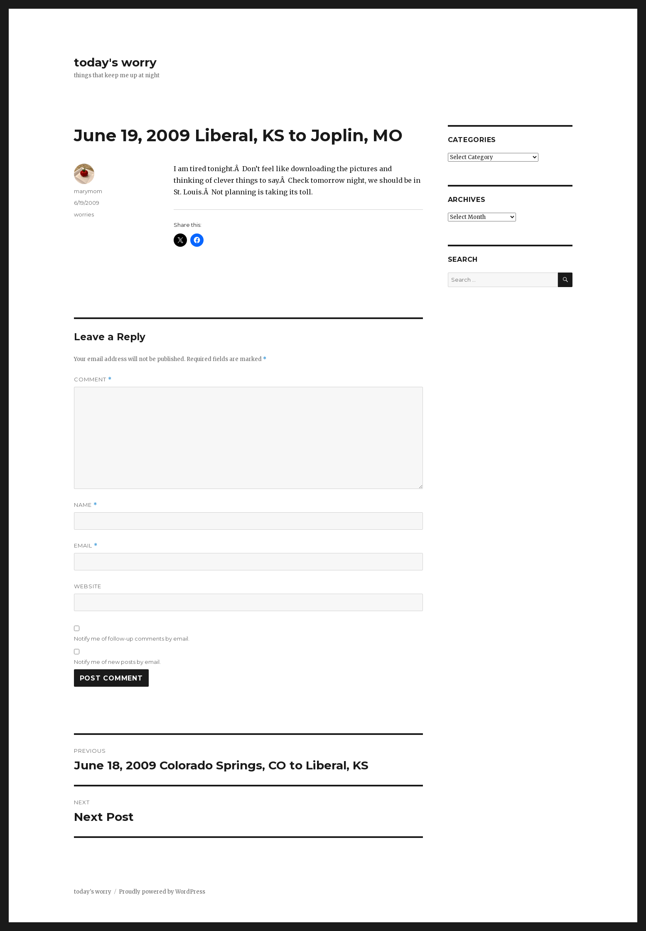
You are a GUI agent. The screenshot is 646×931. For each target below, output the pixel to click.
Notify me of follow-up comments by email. (131, 638)
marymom (88, 191)
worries (84, 214)
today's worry (115, 62)
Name (85, 504)
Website (87, 586)
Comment (93, 379)
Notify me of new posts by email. (117, 661)
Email (86, 545)
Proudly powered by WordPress (162, 891)
